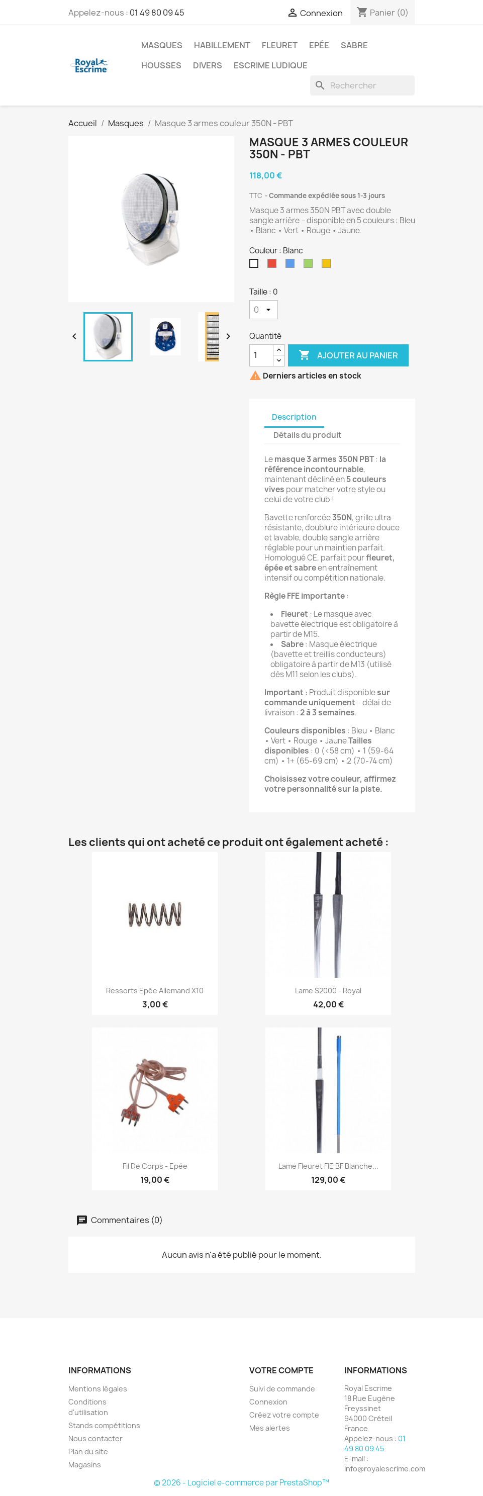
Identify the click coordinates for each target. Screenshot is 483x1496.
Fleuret (280, 45)
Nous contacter (95, 1438)
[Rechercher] (362, 85)
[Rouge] (273, 266)
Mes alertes (269, 1428)
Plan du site (88, 1451)
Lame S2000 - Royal (328, 990)
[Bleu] (292, 266)
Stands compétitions (104, 1425)
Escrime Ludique (271, 65)
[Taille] (263, 309)
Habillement (222, 45)
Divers (207, 65)
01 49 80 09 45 (157, 12)
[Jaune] (328, 266)
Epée (319, 45)
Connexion (268, 1402)
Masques (161, 45)
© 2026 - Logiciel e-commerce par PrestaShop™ (241, 1482)
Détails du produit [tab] (307, 435)
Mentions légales (97, 1388)
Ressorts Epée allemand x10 (155, 990)
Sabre (354, 45)
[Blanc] (255, 266)
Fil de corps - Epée (155, 1166)
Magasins (84, 1464)
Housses (161, 65)
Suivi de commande (282, 1388)
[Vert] (310, 266)
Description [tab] (294, 417)
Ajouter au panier (348, 355)
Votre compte (281, 1370)
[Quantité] (261, 355)
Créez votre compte (284, 1415)
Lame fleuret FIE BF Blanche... (328, 1166)
